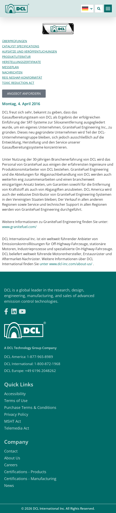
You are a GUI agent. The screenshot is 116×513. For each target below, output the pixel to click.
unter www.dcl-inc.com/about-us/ (66, 264)
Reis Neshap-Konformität (22, 77)
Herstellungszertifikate (21, 62)
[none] (87, 8)
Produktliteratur (16, 57)
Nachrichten (12, 72)
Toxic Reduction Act (18, 83)
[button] (108, 9)
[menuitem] (87, 8)
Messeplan (10, 67)
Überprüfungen (14, 41)
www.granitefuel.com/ (19, 226)
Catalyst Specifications (20, 46)
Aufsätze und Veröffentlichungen (29, 51)
